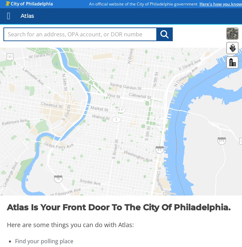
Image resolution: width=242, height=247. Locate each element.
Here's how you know (220, 4)
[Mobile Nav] (9, 16)
